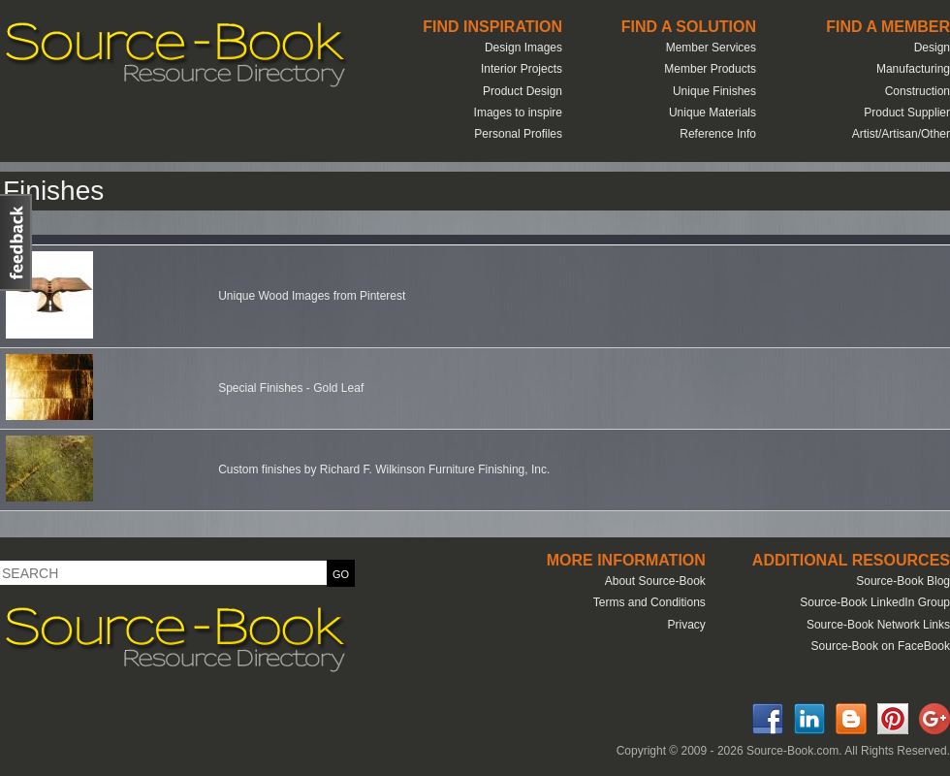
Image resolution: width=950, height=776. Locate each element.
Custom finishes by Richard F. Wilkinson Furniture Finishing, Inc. (384, 469)
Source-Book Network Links (878, 624)
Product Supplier (907, 112)
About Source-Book (655, 581)
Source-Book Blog (903, 581)
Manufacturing (913, 69)
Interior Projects (521, 69)
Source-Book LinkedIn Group (875, 602)
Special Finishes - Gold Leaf (291, 388)
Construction (917, 91)
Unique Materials (712, 112)
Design (932, 47)
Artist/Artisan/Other (901, 134)
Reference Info (718, 134)
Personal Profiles (518, 134)
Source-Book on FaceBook (880, 646)
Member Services (711, 47)
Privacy (686, 624)
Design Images (523, 47)
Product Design (522, 91)
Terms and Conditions (649, 602)
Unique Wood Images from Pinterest (311, 296)
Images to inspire (518, 112)
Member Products (710, 69)
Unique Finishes (714, 91)
